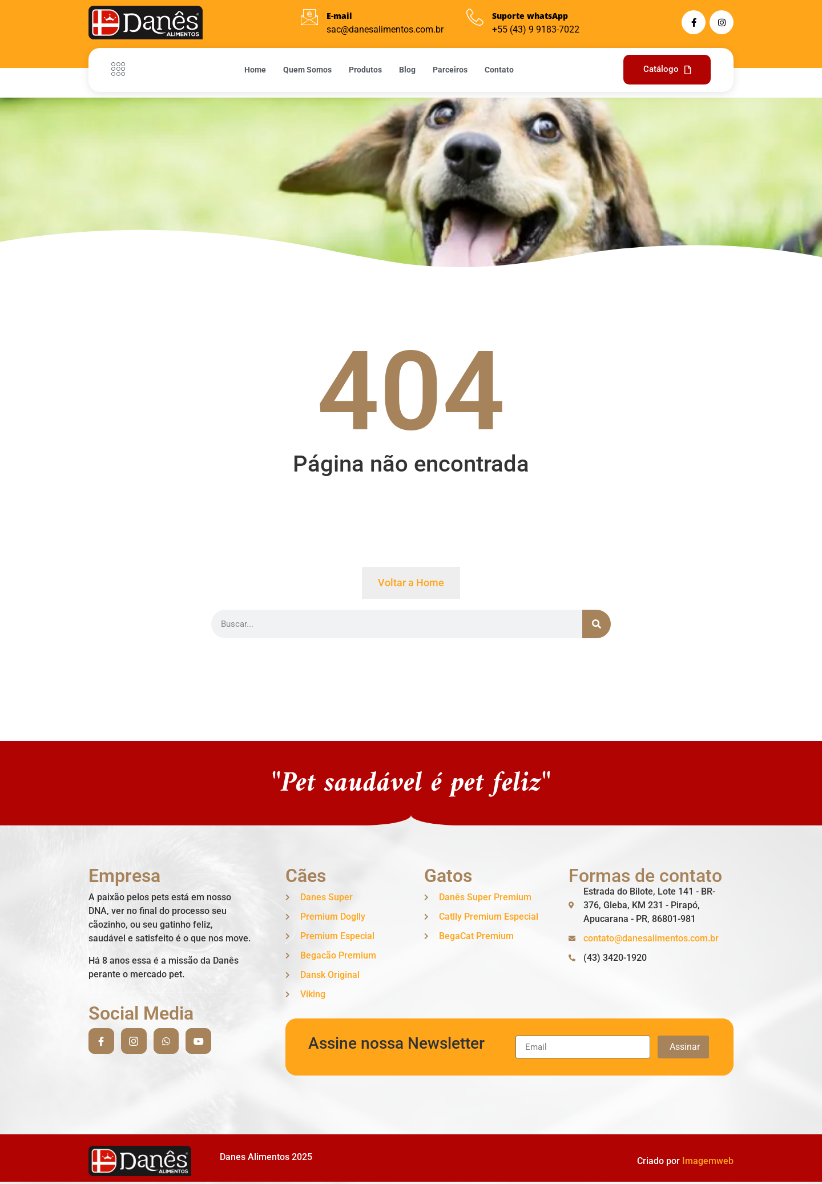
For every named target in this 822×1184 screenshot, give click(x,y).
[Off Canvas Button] (121, 70)
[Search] (596, 624)
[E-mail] (309, 17)
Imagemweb (708, 1160)
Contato (499, 69)
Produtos (365, 69)
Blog (407, 69)
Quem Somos (307, 69)
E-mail (339, 15)
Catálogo (667, 69)
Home (255, 69)
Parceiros (450, 69)
